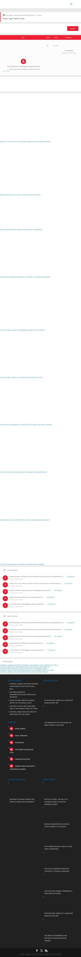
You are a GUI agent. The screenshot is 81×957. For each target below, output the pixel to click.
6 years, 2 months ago (69, 53)
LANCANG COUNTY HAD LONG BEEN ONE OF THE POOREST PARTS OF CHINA (27, 670)
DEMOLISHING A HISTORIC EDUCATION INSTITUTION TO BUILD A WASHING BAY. (35, 577)
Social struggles (21, 736)
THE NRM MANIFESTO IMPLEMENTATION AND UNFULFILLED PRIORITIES (25, 667)
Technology (19, 742)
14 (8, 71)
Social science (20, 729)
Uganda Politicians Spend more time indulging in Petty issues (29, 590)
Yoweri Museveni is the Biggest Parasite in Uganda (23, 66)
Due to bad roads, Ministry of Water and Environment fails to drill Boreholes (34, 583)
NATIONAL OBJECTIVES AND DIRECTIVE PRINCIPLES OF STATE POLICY (24, 672)
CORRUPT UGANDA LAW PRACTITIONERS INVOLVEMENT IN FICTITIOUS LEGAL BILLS (29, 665)
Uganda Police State (22, 759)
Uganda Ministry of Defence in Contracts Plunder (25, 597)
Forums (39, 15)
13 (6, 71)
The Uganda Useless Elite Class (30, 69)
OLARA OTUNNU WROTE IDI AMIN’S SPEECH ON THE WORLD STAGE (23, 669)
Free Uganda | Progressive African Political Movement (21, 15)
